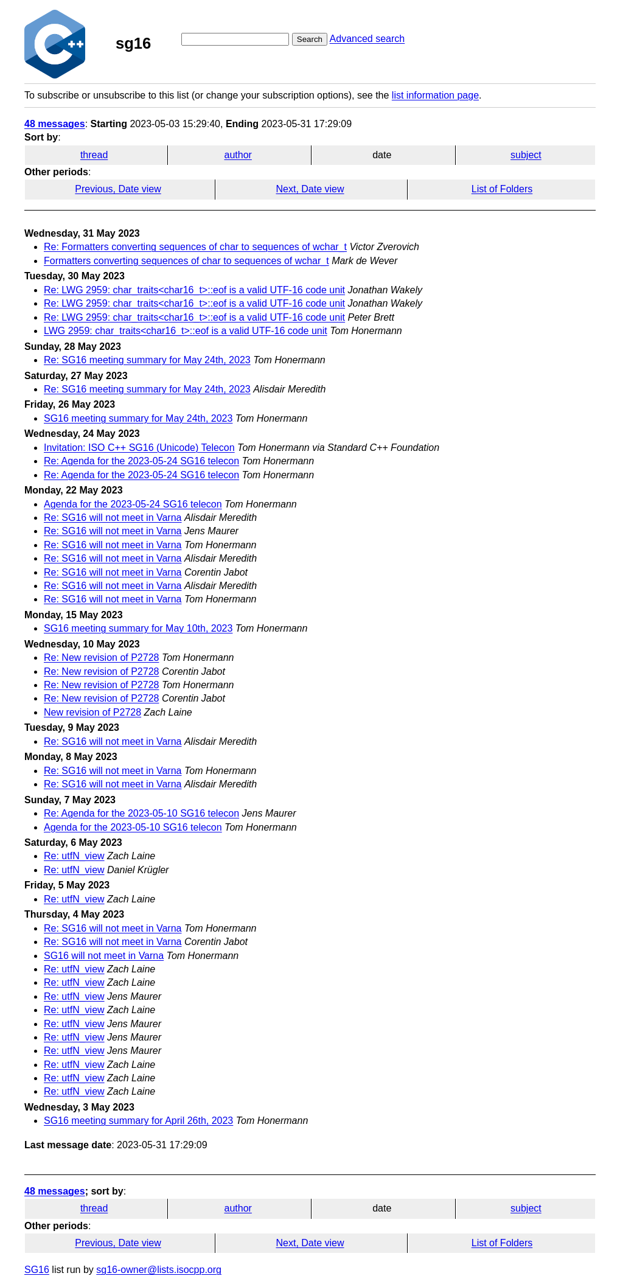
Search (309, 39)
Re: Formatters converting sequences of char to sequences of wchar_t (195, 247)
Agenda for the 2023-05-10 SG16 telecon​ (133, 827)
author (238, 155)
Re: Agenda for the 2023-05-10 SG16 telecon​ (141, 813)
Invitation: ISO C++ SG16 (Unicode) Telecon (139, 447)
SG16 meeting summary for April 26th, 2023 (138, 1120)
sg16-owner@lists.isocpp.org (158, 1269)
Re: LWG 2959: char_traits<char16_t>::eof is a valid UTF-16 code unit (194, 290)
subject (526, 155)
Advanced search (367, 38)
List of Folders (502, 189)
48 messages (54, 124)
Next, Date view (310, 189)
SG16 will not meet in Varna (104, 955)
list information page (435, 95)
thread (94, 155)
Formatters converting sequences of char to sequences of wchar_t (186, 261)
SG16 (36, 1269)
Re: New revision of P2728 (101, 657)
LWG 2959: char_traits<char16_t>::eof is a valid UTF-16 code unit (185, 331)
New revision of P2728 (92, 712)
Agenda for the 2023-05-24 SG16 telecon (133, 504)
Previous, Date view (118, 189)
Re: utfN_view (74, 856)
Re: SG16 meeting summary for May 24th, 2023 (147, 360)
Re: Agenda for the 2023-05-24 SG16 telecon (141, 461)
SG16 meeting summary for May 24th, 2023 (138, 418)
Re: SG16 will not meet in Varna (112, 517)
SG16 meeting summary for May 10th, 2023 (138, 628)
